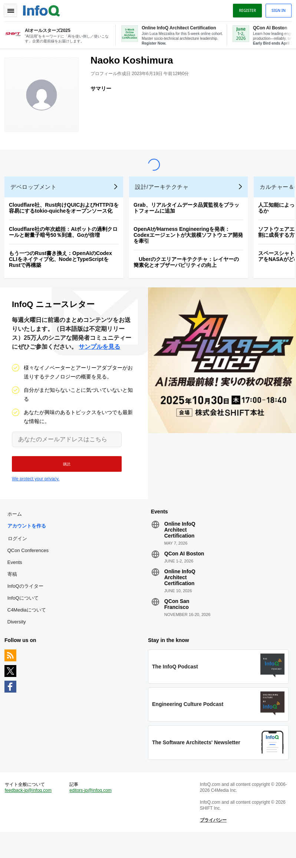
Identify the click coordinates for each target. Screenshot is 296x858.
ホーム (17, 531)
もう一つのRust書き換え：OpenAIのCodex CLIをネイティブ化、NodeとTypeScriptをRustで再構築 (63, 270)
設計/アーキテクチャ (164, 198)
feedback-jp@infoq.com (31, 813)
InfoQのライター (28, 603)
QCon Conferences (31, 567)
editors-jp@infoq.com (92, 813)
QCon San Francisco (177, 621)
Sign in (276, 8)
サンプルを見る (99, 361)
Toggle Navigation (14, 8)
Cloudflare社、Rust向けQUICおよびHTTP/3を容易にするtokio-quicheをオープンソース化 (67, 219)
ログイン (20, 555)
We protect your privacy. (35, 493)
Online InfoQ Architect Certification (179, 547)
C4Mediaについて (29, 627)
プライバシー (212, 843)
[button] (62, 478)
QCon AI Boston (184, 571)
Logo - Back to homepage (44, 8)
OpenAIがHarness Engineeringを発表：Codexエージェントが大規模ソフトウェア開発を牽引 (191, 246)
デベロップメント (36, 198)
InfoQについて (26, 615)
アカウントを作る (29, 543)
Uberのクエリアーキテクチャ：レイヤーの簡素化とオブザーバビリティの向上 (189, 273)
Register (244, 8)
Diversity (19, 639)
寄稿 (15, 591)
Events (17, 579)
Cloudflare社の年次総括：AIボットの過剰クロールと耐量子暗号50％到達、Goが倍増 (66, 243)
